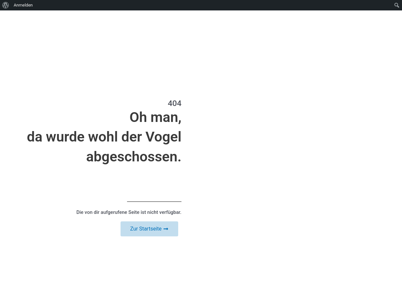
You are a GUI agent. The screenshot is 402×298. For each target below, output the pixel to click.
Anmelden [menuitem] (23, 5)
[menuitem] (5, 5)
